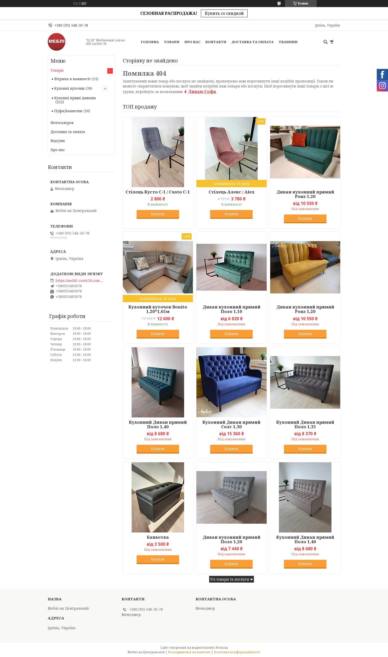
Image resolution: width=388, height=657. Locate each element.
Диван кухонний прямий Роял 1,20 (305, 194)
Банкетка (158, 537)
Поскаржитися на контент (189, 652)
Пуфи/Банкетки (68, 110)
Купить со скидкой (224, 13)
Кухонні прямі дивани (75, 97)
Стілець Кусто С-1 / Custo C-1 (158, 192)
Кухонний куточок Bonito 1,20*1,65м (157, 309)
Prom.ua (222, 647)
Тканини (288, 42)
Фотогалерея (62, 122)
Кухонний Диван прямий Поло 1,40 (158, 424)
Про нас (192, 42)
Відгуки (58, 140)
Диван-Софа (202, 91)
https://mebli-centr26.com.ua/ (81, 281)
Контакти (215, 42)
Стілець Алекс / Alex (231, 192)
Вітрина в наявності (72, 78)
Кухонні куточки (69, 88)
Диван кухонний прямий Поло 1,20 (231, 539)
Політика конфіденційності (237, 652)
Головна (150, 42)
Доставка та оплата (252, 42)
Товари (171, 42)
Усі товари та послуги (229, 579)
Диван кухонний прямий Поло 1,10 (231, 309)
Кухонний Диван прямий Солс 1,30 (231, 424)
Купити (158, 213)
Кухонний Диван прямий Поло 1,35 (305, 424)
